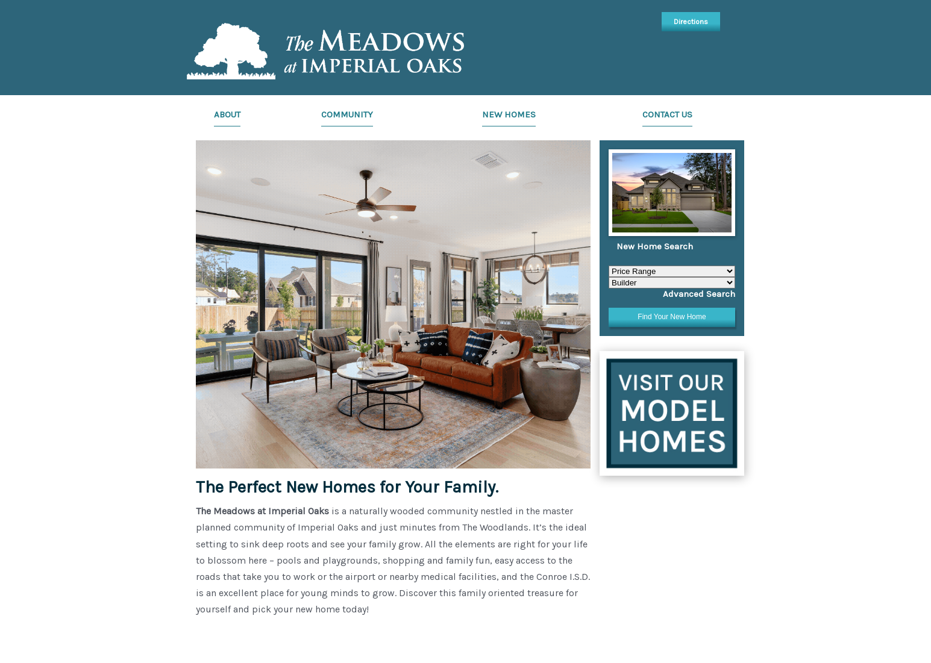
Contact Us (667, 114)
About (227, 114)
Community (347, 114)
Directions (691, 21)
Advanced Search (699, 293)
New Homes (509, 114)
